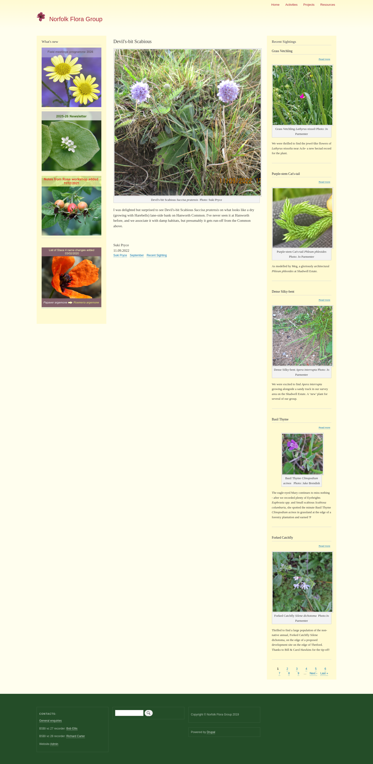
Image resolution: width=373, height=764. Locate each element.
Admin (54, 744)
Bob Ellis (72, 728)
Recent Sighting (157, 255)
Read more (324, 59)
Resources (327, 4)
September (137, 255)
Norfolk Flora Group (76, 19)
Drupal (211, 732)
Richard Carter (75, 736)
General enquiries (50, 720)
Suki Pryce (120, 255)
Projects (308, 4)
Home (275, 4)
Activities (291, 4)
